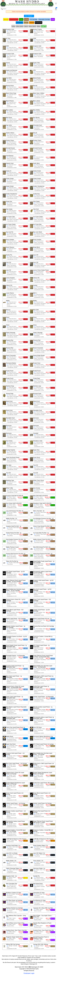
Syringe (26, 22)
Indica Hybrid (19, 26)
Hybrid (26, 26)
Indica (13, 26)
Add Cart (25, 31)
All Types (43, 26)
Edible (52, 19)
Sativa (38, 26)
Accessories (38, 22)
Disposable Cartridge (44, 19)
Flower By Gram (14, 19)
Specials (6, 19)
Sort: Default (28, 16)
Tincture (31, 22)
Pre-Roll (26, 19)
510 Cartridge (33, 19)
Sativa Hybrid (32, 26)
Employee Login (29, 973)
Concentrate (19, 22)
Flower (21, 19)
